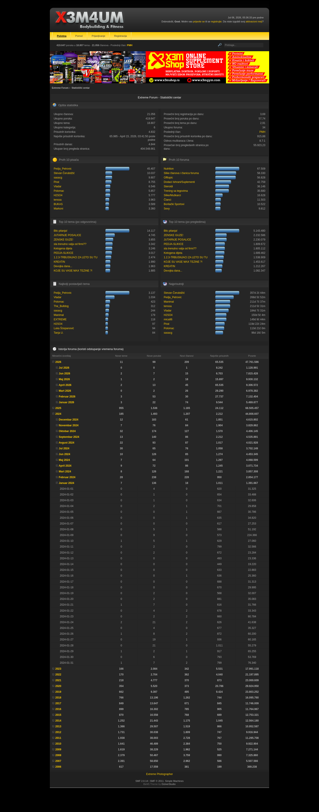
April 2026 (65, 385)
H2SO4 (58, 195)
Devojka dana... (63, 266)
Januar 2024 (66, 483)
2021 (58, 680)
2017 (58, 703)
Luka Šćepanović (64, 328)
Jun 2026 (64, 373)
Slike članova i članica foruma (181, 173)
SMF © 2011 (157, 781)
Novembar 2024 (68, 425)
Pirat (56, 182)
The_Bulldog (61, 306)
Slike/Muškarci (172, 195)
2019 (58, 691)
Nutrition (169, 168)
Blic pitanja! (60, 230)
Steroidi (168, 186)
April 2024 (65, 465)
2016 (58, 709)
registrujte (216, 21)
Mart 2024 (65, 471)
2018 (58, 697)
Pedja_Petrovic (63, 168)
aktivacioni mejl (254, 21)
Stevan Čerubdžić (64, 173)
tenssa (57, 199)
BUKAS (58, 204)
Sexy (167, 208)
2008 (58, 755)
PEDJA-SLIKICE (63, 252)
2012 (58, 732)
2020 (58, 686)
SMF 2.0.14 (141, 781)
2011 (58, 738)
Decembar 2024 (68, 419)
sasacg (58, 177)
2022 (58, 674)
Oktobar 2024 (67, 431)
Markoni (58, 208)
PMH (129, 45)
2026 (58, 362)
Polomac (59, 190)
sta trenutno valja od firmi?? (70, 244)
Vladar (57, 186)
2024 (58, 413)
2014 (58, 720)
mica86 (168, 319)
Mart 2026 (65, 390)
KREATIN (59, 261)
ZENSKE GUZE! (63, 239)
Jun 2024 (64, 454)
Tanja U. (58, 332)
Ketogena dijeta (63, 248)
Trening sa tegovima (176, 190)
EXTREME (60, 319)
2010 (58, 743)
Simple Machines (174, 781)
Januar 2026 (66, 402)
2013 (58, 726)
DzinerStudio (169, 784)
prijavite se (199, 21)
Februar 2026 (67, 396)
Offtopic (168, 177)
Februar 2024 (67, 477)
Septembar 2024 (69, 436)
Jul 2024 (64, 448)
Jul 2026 (64, 367)
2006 (58, 766)
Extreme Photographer (159, 774)
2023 (58, 668)
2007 (58, 761)
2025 (58, 408)
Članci (167, 199)
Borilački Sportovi (174, 204)
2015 (58, 714)
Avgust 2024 (66, 442)
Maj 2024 (64, 460)
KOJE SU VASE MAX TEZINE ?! (73, 270)
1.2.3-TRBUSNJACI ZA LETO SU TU (75, 257)
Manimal (59, 315)
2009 (58, 749)
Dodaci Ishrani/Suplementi (179, 182)
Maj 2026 (64, 379)
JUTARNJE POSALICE (67, 235)
